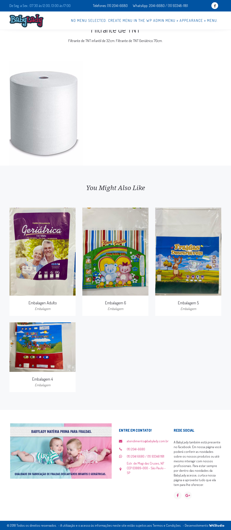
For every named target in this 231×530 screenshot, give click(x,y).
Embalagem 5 (188, 302)
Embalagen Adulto (42, 302)
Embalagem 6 (115, 302)
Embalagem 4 (42, 379)
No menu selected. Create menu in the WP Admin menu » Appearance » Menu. (144, 20)
